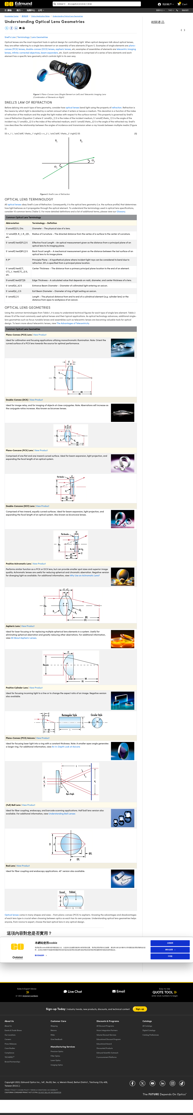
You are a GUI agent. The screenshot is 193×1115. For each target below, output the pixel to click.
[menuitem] (11, 10)
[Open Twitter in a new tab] (142, 1084)
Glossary (121, 211)
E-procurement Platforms (107, 1057)
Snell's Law (10, 37)
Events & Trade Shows (13, 1030)
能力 (20, 10)
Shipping (54, 1026)
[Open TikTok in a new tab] (182, 1084)
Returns (54, 1030)
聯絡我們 (185, 10)
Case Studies (10, 1048)
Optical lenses (12, 914)
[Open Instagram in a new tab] (172, 1084)
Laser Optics (55, 1060)
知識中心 (31, 10)
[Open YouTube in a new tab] (152, 1084)
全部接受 (170, 1095)
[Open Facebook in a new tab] (132, 1084)
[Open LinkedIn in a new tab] (162, 1084)
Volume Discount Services (106, 1035)
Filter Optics (55, 1056)
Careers (8, 1039)
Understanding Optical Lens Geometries (68, 16)
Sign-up (140, 1008)
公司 (41, 10)
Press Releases (11, 1044)
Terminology (23, 37)
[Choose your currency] (171, 10)
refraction (117, 107)
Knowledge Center (12, 16)
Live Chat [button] (73, 991)
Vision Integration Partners (107, 1030)
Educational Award (104, 1044)
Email (118, 991)
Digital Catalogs (149, 1030)
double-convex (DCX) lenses (40, 49)
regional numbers (30, 995)
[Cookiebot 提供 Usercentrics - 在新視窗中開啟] (18, 1110)
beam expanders (49, 52)
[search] (97, 4)
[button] (179, 10)
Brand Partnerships (12, 1061)
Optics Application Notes (40, 16)
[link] (183, 2)
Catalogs (147, 1026)
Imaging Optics (57, 1065)
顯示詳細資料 (39, 1107)
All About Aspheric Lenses (23, 637)
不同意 (170, 1108)
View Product (39, 334)
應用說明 (25, 16)
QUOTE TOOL (163, 992)
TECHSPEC (9, 1057)
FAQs (53, 1035)
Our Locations (10, 1035)
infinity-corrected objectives (26, 52)
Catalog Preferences (151, 1035)
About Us (8, 1026)
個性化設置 (170, 1102)
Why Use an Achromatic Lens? (85, 575)
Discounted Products (105, 1048)
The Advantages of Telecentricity (73, 323)
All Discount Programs (105, 1026)
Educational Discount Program (109, 1039)
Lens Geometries (39, 37)
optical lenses (72, 107)
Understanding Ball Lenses (62, 813)
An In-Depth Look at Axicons (66, 746)
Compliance (9, 1052)
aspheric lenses (63, 49)
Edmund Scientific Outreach (107, 1052)
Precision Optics (57, 1051)
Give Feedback (56, 1039)
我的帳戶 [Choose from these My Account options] (166, 4)
